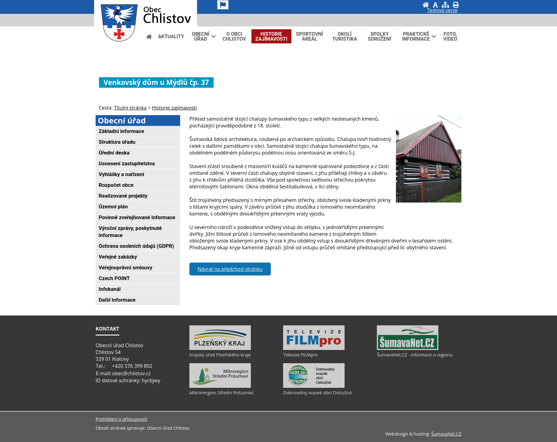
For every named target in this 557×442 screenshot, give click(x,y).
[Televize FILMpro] (314, 348)
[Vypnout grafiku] (435, 5)
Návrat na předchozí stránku (230, 269)
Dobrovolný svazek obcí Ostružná (317, 393)
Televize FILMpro (300, 355)
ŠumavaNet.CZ (446, 434)
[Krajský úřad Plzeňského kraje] (220, 348)
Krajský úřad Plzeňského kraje (220, 355)
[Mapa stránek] (445, 5)
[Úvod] (425, 5)
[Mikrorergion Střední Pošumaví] (220, 386)
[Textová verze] (442, 11)
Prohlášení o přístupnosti (121, 419)
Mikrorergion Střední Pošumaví (221, 393)
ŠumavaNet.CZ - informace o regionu (414, 355)
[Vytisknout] (456, 5)
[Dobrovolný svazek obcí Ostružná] (314, 386)
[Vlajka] (222, 4)
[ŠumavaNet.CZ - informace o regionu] (407, 348)
